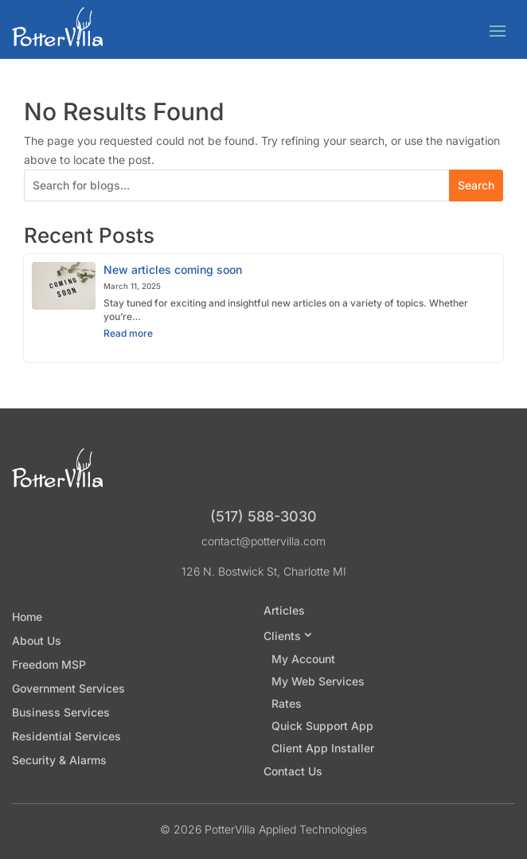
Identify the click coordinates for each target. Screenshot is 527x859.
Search (476, 185)
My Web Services (318, 681)
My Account (303, 659)
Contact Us (293, 772)
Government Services (68, 689)
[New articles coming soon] (64, 286)
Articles (284, 611)
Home (27, 617)
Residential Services (66, 737)
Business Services (61, 713)
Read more (144, 335)
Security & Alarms (59, 761)
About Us (36, 641)
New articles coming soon (172, 269)
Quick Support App (322, 725)
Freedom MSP (49, 665)
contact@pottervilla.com (263, 541)
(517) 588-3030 (263, 516)
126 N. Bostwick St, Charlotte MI (264, 571)
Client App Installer (322, 748)
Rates (286, 703)
